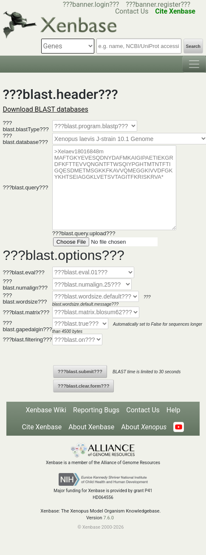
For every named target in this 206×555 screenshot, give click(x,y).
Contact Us (143, 410)
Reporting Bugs (96, 410)
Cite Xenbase (42, 427)
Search (193, 46)
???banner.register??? (158, 4)
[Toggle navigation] (194, 64)
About (143, 427)
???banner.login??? (91, 4)
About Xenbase (91, 427)
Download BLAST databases (45, 109)
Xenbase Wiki (45, 410)
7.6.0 (108, 518)
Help (173, 410)
